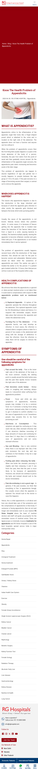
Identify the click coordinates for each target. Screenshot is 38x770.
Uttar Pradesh (7, 755)
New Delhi (6, 748)
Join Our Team (9, 740)
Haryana (5, 752)
